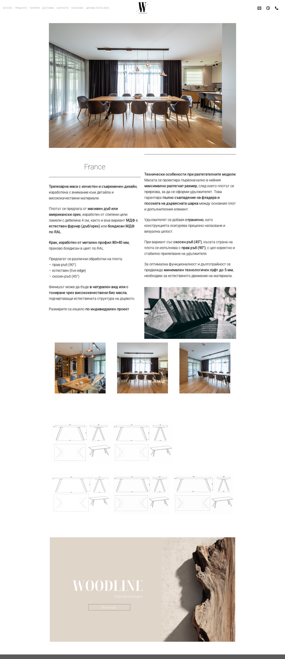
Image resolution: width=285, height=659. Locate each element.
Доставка (48, 8)
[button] (53, 368)
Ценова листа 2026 (97, 8)
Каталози (77, 8)
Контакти (63, 8)
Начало (7, 8)
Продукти (21, 8)
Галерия (35, 8)
